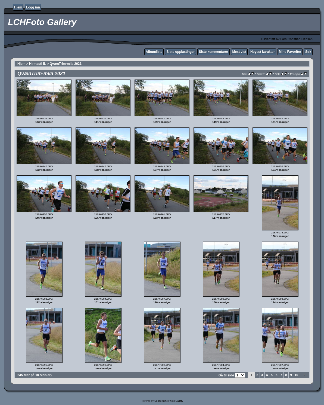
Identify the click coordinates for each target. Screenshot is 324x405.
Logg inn (33, 7)
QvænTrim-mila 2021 (66, 64)
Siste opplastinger (180, 52)
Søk (308, 52)
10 (296, 375)
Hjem (18, 7)
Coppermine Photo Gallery (168, 401)
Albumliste (154, 52)
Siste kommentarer (213, 52)
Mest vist (239, 52)
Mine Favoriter (290, 52)
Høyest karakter (262, 52)
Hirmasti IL (37, 64)
